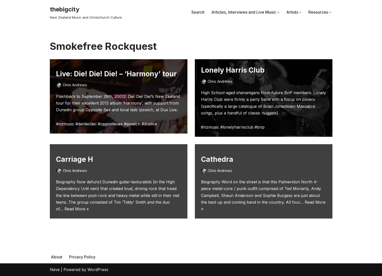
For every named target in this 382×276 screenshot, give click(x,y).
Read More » (76, 208)
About (56, 256)
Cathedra (217, 159)
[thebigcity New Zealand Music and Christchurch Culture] (86, 12)
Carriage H (74, 159)
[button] (278, 12)
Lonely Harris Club (232, 70)
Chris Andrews (75, 85)
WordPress (98, 269)
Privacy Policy (82, 256)
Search (198, 12)
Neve (55, 269)
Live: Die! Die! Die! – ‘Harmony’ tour (116, 74)
